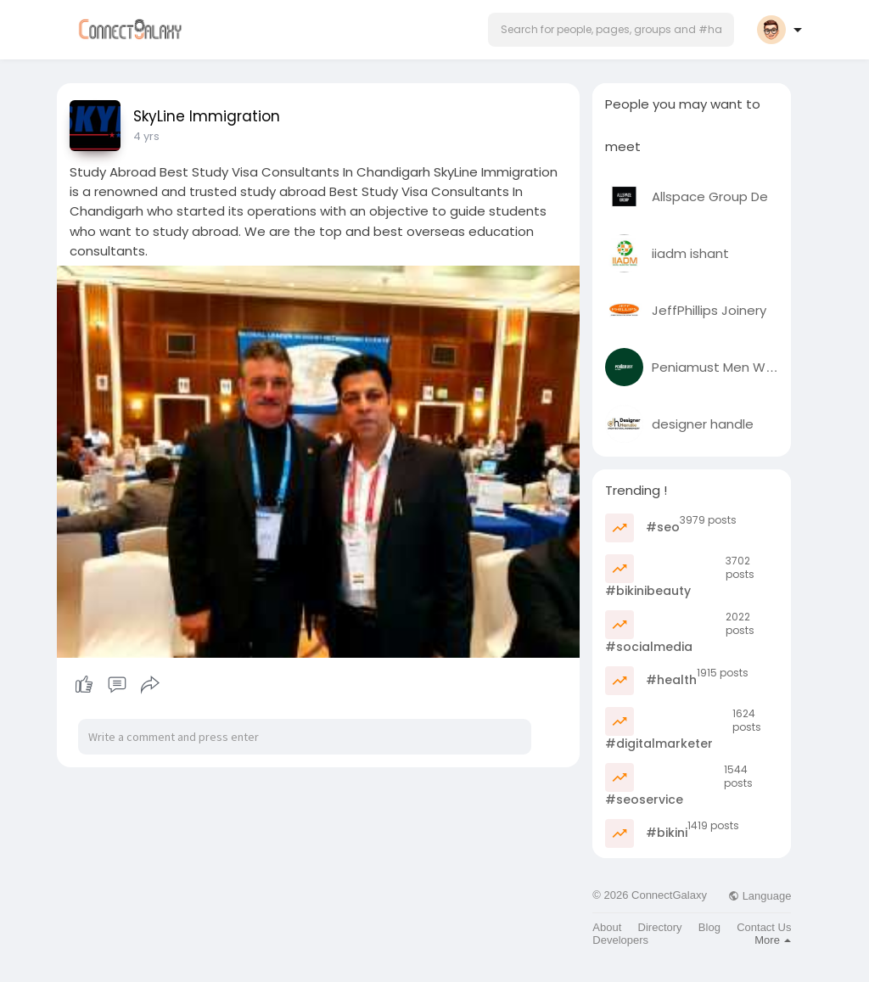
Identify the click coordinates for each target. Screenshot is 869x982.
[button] (611, 30)
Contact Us (764, 927)
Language (759, 895)
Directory (660, 927)
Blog (709, 927)
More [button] (772, 940)
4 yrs (146, 136)
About (606, 927)
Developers (620, 940)
